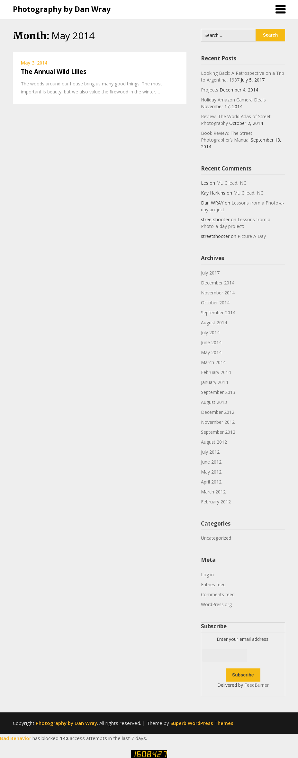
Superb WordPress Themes (201, 723)
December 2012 (217, 412)
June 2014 (211, 342)
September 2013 (218, 392)
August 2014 (214, 322)
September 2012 (218, 432)
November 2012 (218, 422)
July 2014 (210, 332)
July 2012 (210, 452)
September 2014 (218, 312)
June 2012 (211, 462)
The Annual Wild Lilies (53, 71)
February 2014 (216, 372)
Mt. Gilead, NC (231, 183)
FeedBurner (256, 685)
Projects (209, 90)
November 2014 (218, 293)
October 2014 (215, 303)
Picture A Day (252, 236)
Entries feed (213, 584)
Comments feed (218, 594)
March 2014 (213, 362)
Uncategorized (216, 538)
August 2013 (214, 402)
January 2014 (214, 382)
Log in (207, 574)
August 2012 (214, 442)
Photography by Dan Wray (62, 9)
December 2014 (217, 283)
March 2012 (213, 492)
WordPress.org (216, 604)
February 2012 (216, 502)
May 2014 (211, 352)
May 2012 (211, 472)
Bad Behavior (15, 738)
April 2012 (211, 482)
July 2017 (210, 273)
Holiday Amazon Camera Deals (233, 100)
